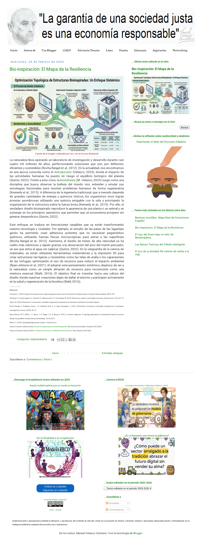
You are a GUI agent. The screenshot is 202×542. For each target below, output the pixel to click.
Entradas (112, 503)
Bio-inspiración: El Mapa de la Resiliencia (50, 69)
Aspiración (159, 50)
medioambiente (38, 339)
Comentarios (115, 509)
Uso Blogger (49, 50)
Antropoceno (63, 172)
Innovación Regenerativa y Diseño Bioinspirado (50, 327)
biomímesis (68, 180)
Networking (180, 50)
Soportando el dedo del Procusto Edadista (161, 141)
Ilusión (123, 50)
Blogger (137, 533)
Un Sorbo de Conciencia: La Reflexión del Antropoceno (53, 331)
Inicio (13, 50)
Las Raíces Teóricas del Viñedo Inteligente (160, 244)
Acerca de (29, 50)
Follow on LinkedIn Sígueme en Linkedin (55, 488)
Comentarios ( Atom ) (39, 359)
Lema (109, 50)
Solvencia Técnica (88, 50)
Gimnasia (140, 50)
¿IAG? (67, 50)
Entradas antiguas (112, 353)
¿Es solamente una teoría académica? (146, 435)
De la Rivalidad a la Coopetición (55, 438)
